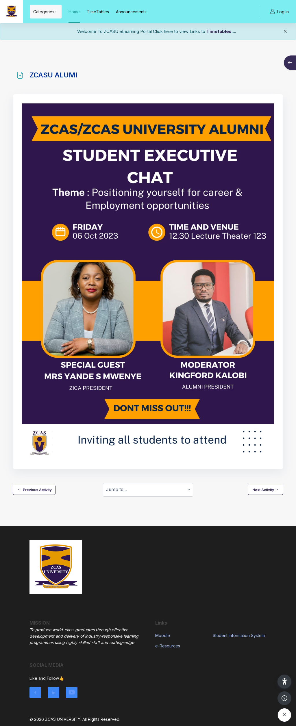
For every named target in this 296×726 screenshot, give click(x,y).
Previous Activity (34, 489)
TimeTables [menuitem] (98, 11)
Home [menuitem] (74, 11)
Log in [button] (278, 11)
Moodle (162, 635)
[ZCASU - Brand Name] (11, 11)
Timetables (219, 31)
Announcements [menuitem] (131, 11)
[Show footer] (284, 698)
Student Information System (239, 635)
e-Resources (167, 645)
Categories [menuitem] (43, 11)
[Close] (285, 32)
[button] (284, 681)
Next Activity (265, 489)
